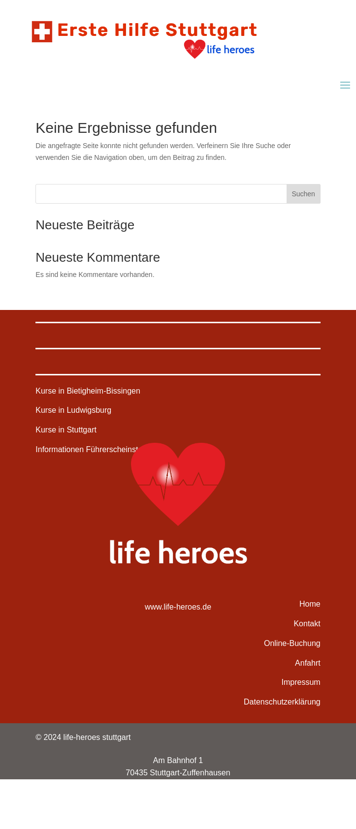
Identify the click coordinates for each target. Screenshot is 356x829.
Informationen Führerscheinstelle (92, 449)
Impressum (301, 682)
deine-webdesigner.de (282, 808)
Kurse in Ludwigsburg (73, 410)
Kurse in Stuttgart (66, 430)
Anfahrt (308, 663)
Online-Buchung (292, 643)
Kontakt (306, 623)
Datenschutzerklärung (282, 702)
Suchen (303, 194)
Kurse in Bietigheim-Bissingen (87, 391)
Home (310, 604)
